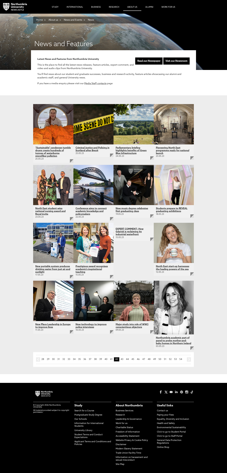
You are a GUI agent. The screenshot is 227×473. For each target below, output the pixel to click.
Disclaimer (121, 445)
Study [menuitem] (55, 7)
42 (116, 359)
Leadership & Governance (129, 419)
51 (165, 359)
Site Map (120, 464)
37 (90, 359)
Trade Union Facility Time (128, 453)
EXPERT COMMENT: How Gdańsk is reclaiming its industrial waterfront (129, 232)
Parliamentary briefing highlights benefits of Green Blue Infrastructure (131, 151)
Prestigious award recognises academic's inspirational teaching (92, 269)
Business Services (124, 411)
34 (74, 359)
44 (127, 359)
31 (58, 359)
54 (180, 359)
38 (95, 359)
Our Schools (80, 419)
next (189, 359)
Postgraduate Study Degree (88, 415)
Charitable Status (124, 428)
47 (143, 359)
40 (106, 359)
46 (138, 359)
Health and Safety (166, 423)
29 (48, 359)
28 (42, 359)
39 (100, 359)
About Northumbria (129, 405)
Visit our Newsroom (176, 61)
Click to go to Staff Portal (169, 436)
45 (132, 359)
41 (111, 359)
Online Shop (163, 447)
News (91, 20)
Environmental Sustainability (171, 428)
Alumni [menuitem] (149, 7)
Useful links (165, 405)
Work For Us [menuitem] (168, 7)
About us (53, 20)
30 (53, 359)
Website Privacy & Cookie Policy (132, 440)
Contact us (162, 411)
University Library (83, 430)
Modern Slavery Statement (129, 449)
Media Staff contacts (95, 83)
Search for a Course (84, 411)
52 (170, 359)
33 (69, 359)
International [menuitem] (75, 7)
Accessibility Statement (127, 436)
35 (79, 359)
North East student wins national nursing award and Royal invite (50, 211)
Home (39, 20)
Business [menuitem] (96, 7)
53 (175, 359)
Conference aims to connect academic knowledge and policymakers (91, 211)
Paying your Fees (165, 415)
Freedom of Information (128, 432)
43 (122, 359)
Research (120, 415)
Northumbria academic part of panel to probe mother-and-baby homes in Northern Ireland (173, 341)
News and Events (73, 20)
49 (154, 359)
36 (84, 359)
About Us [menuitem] (132, 7)
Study (78, 405)
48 (149, 359)
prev (38, 359)
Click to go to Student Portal (171, 432)
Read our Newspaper (148, 61)
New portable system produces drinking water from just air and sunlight (52, 269)
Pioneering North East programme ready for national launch (172, 151)
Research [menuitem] (114, 7)
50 (160, 359)
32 (63, 359)
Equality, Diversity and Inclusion (173, 419)
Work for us (121, 423)
